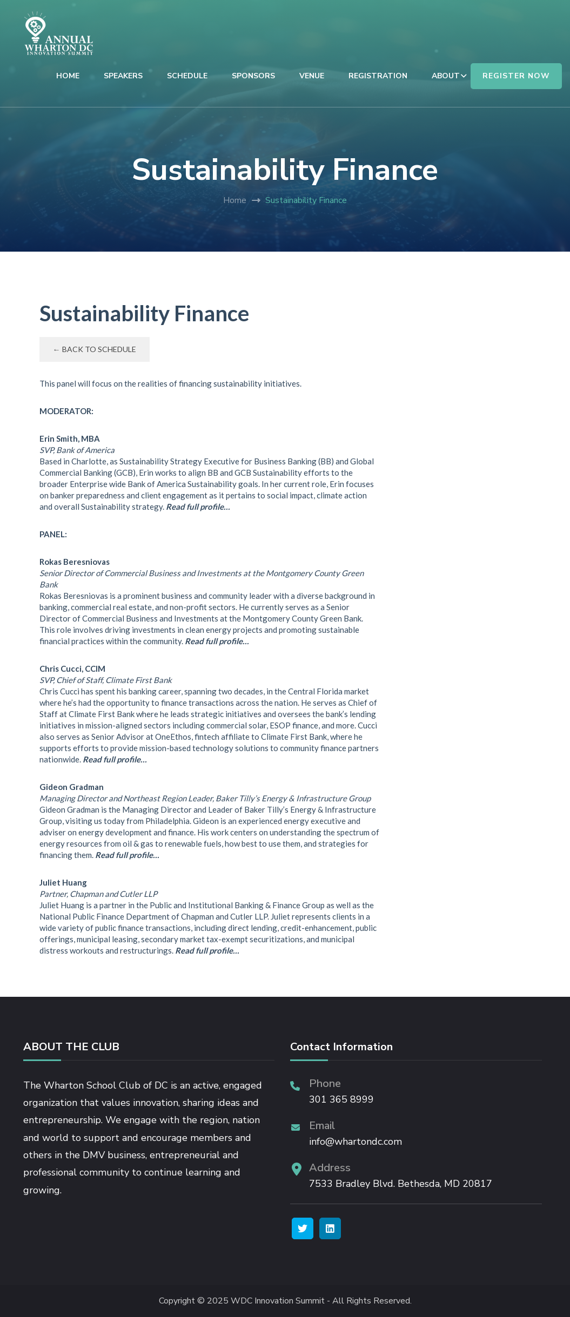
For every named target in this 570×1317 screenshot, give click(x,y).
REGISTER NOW (516, 76)
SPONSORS (253, 76)
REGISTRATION (377, 76)
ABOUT (446, 76)
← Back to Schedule (94, 349)
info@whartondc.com (355, 1141)
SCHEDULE (187, 76)
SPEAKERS (123, 76)
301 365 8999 (341, 1099)
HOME (67, 76)
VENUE (311, 76)
